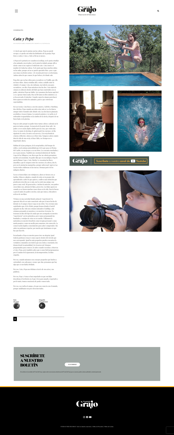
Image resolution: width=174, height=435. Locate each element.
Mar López (16, 301)
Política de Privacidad (98, 426)
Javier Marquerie (43, 301)
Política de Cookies (108, 426)
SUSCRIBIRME (72, 364)
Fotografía (42, 300)
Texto (14, 300)
